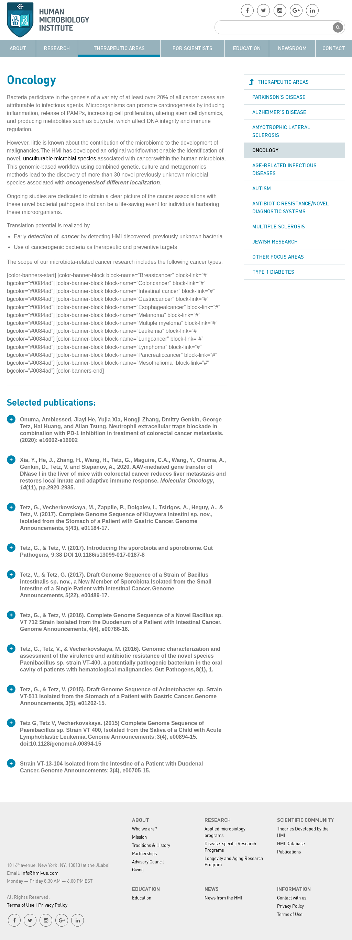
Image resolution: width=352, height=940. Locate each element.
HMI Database (291, 843)
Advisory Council (148, 861)
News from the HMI (223, 898)
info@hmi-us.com (39, 872)
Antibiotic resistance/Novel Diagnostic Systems (290, 208)
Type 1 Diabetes (273, 272)
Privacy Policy (52, 904)
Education (247, 48)
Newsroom (292, 48)
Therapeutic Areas (119, 48)
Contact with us (291, 898)
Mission (139, 836)
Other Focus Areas (278, 257)
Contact (333, 48)
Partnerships (144, 853)
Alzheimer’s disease (279, 112)
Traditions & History (151, 845)
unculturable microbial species (60, 158)
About (18, 48)
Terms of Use (20, 904)
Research (57, 48)
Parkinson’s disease (279, 96)
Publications (289, 851)
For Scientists (192, 48)
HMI (52, 19)
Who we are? (144, 828)
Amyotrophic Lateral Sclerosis (281, 131)
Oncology (265, 150)
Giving (138, 869)
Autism (261, 188)
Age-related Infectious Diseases (284, 169)
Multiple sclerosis (278, 227)
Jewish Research (275, 242)
